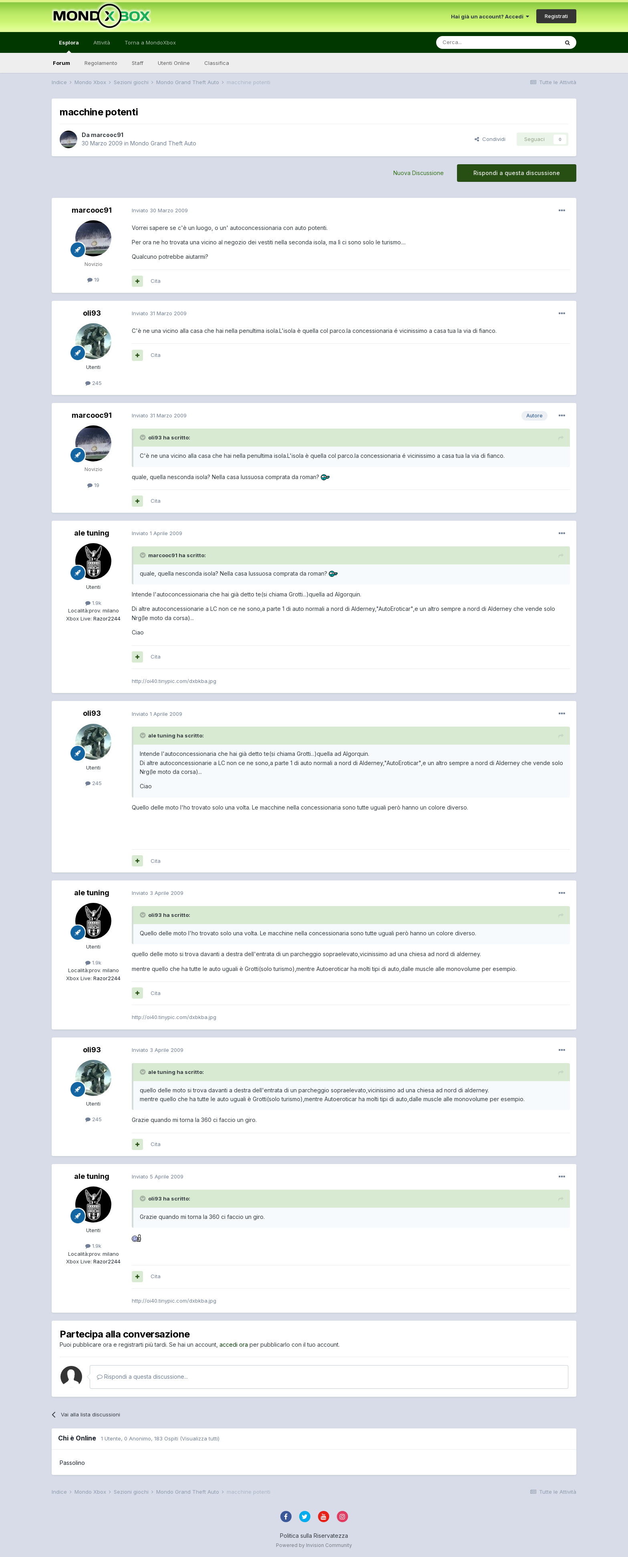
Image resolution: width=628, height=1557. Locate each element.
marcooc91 (107, 134)
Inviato (160, 210)
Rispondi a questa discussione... (142, 1376)
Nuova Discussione (418, 172)
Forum (61, 63)
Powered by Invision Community (314, 1545)
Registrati (556, 16)
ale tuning (91, 533)
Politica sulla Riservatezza (314, 1535)
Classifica (216, 63)
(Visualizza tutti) (199, 1438)
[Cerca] (473, 42)
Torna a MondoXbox (150, 42)
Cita (156, 281)
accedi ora (233, 1344)
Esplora (69, 46)
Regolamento (101, 63)
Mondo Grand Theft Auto (163, 143)
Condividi (490, 139)
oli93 (92, 313)
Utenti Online (174, 63)
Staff (137, 63)
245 (93, 383)
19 (93, 279)
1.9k (93, 603)
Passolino (72, 1462)
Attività (101, 42)
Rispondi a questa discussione (516, 172)
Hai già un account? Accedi (490, 16)
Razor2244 (106, 618)
